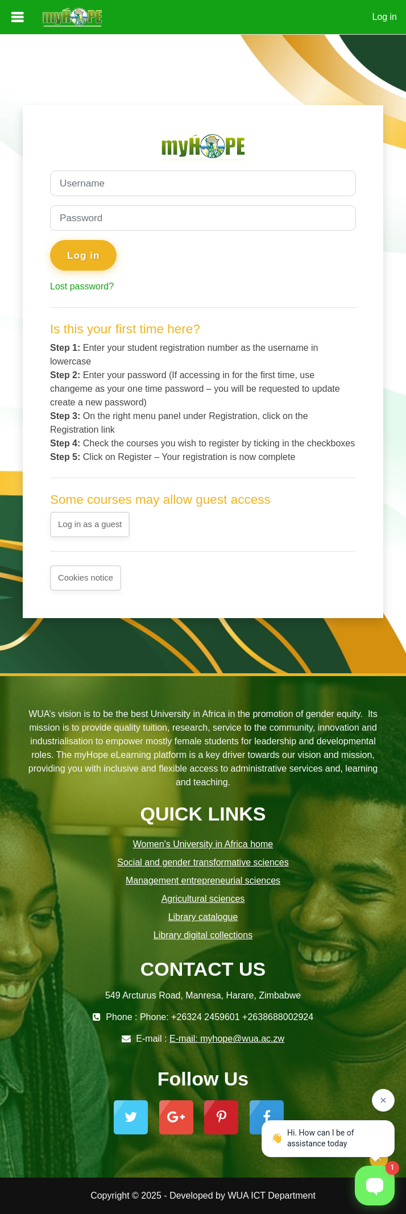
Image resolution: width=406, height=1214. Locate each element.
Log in (384, 17)
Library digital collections (203, 935)
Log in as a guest (90, 524)
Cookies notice (85, 577)
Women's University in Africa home (203, 844)
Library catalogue (203, 917)
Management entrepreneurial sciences (203, 880)
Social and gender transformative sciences (203, 862)
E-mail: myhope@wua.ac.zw (226, 1038)
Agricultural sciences (203, 899)
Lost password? (82, 286)
